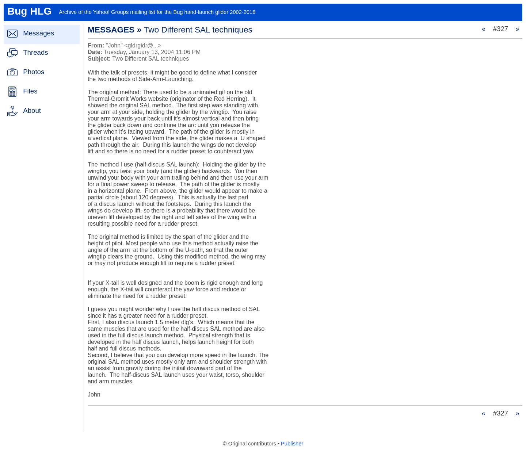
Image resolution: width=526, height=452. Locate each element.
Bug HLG (29, 11)
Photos (33, 72)
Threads (35, 52)
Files (30, 91)
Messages (38, 33)
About (32, 110)
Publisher (292, 444)
